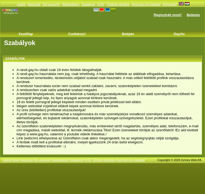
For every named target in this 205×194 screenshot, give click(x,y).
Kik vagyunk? (51, 4)
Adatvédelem (70, 4)
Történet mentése (118, 4)
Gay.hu (179, 34)
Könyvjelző (170, 4)
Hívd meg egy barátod (146, 4)
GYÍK (100, 4)
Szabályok (88, 4)
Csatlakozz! (77, 34)
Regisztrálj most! (168, 15)
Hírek (15, 160)
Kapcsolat (33, 4)
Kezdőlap (26, 34)
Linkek (21, 4)
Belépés (193, 15)
